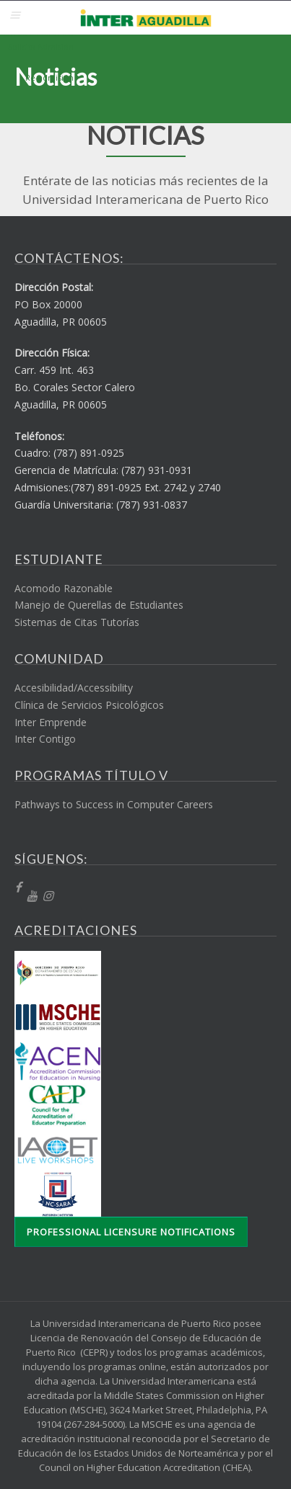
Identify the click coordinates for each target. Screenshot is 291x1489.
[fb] (17, 888)
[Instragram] (48, 896)
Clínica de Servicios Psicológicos (89, 705)
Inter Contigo (45, 739)
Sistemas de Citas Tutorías (76, 622)
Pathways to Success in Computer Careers (113, 804)
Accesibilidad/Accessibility (73, 687)
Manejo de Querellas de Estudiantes (98, 605)
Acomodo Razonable (63, 588)
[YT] (32, 896)
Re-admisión (49, 77)
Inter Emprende (50, 722)
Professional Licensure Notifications (131, 1231)
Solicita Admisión (41, 46)
